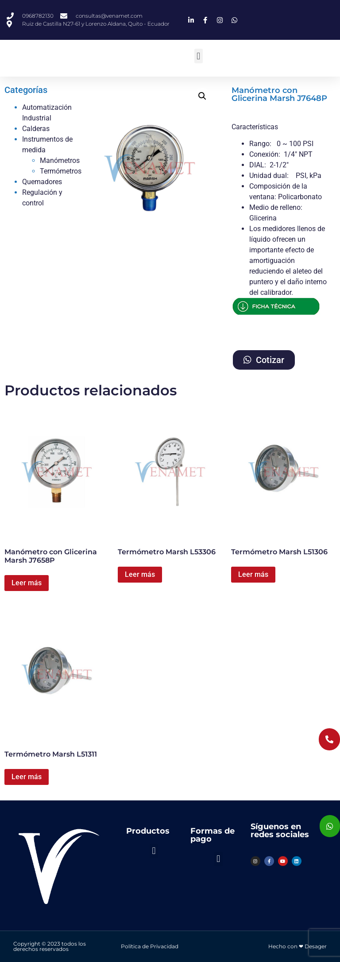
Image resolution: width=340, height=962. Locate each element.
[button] (198, 56)
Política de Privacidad (149, 946)
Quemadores (42, 182)
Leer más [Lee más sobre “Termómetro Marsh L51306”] (253, 574)
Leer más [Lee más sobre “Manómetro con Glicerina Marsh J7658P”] (27, 583)
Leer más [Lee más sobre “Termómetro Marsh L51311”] (27, 777)
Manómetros (60, 160)
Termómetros (60, 171)
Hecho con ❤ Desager (297, 946)
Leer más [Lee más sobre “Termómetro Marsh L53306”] (140, 574)
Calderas (36, 128)
